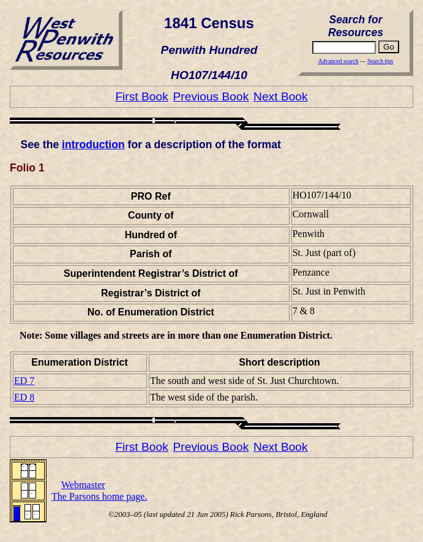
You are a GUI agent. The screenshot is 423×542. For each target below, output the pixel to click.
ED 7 (24, 380)
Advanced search (338, 61)
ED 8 (24, 397)
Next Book (280, 96)
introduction (93, 144)
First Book (141, 96)
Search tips (380, 61)
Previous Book (211, 96)
